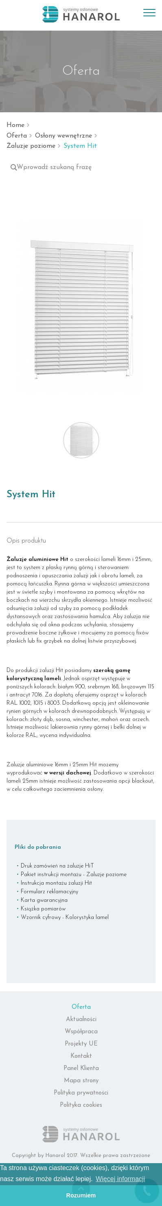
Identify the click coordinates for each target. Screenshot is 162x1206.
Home (15, 125)
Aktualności (81, 1020)
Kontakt (81, 1056)
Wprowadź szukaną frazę (54, 167)
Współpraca (81, 1032)
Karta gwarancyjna (44, 900)
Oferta (17, 136)
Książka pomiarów (43, 909)
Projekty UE (81, 1044)
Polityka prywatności (81, 1093)
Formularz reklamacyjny (49, 892)
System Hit (80, 146)
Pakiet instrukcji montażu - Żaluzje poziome (74, 875)
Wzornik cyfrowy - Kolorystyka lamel (65, 918)
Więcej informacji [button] (120, 1178)
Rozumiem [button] (81, 1195)
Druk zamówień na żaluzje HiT (57, 866)
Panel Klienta (81, 1069)
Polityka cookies (81, 1105)
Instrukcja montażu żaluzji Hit (56, 883)
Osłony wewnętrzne (63, 136)
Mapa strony (81, 1081)
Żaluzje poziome (31, 146)
